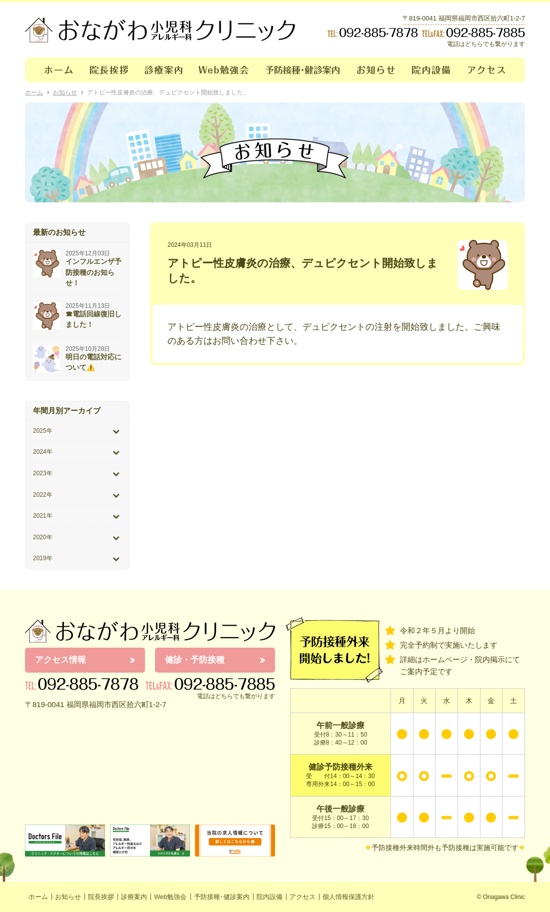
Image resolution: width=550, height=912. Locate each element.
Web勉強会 (224, 69)
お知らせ (376, 69)
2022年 (42, 494)
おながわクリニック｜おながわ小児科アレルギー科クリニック (160, 29)
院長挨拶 (109, 69)
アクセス (492, 69)
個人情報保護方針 (348, 897)
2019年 (42, 558)
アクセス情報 (60, 660)
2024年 (42, 451)
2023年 (42, 473)
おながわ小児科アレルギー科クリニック (150, 631)
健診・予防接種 (194, 660)
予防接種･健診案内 (303, 69)
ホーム (53, 69)
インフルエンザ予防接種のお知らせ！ (94, 272)
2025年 (42, 430)
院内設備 (432, 69)
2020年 (42, 537)
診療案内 (163, 69)
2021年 (42, 515)
